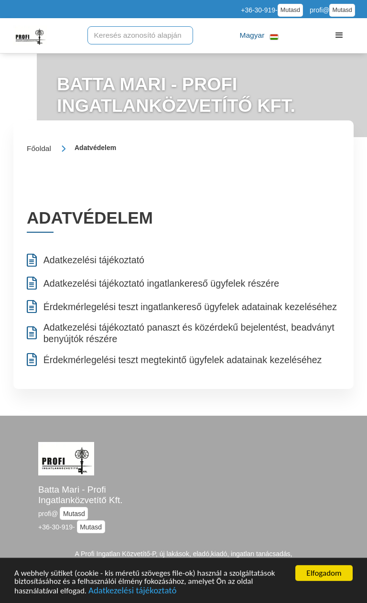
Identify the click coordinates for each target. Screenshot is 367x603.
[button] (259, 35)
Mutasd (290, 10)
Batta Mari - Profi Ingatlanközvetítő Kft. (80, 495)
